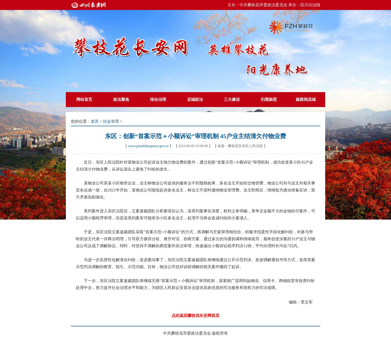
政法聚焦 (121, 99)
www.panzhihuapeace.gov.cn (148, 146)
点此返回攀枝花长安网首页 (195, 315)
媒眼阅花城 (306, 99)
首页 (95, 121)
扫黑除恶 (269, 99)
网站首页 (84, 99)
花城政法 (195, 99)
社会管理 (111, 121)
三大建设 (232, 99)
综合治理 (158, 99)
